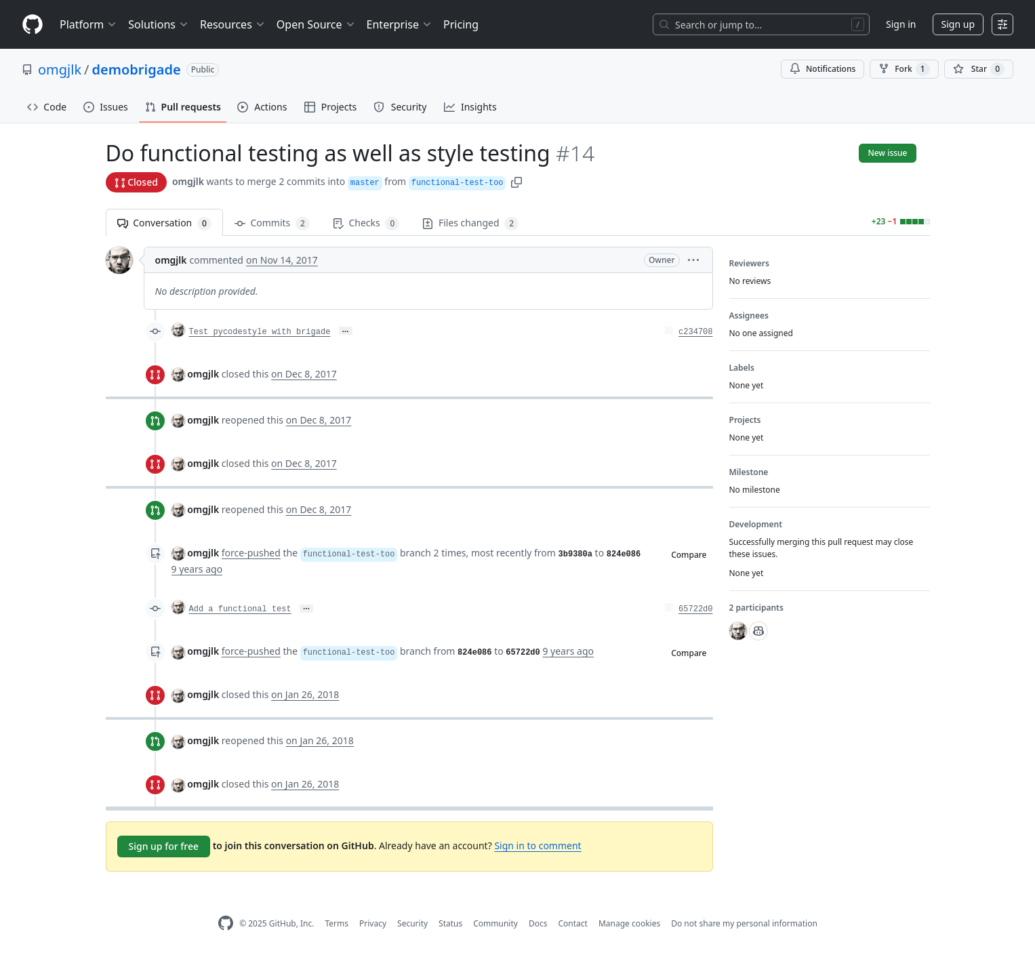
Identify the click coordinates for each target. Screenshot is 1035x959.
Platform (88, 24)
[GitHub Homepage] (226, 923)
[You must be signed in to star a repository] (978, 69)
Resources (233, 24)
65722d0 (695, 609)
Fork (903, 69)
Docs (538, 923)
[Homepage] (32, 25)
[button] (516, 181)
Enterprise (399, 24)
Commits (272, 223)
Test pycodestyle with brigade (260, 332)
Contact (572, 923)
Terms (336, 923)
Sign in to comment (537, 845)
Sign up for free (164, 846)
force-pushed (251, 552)
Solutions (158, 24)
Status (450, 923)
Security (412, 923)
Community (495, 923)
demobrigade (136, 69)
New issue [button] (887, 153)
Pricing (461, 24)
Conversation (164, 223)
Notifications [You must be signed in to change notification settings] (822, 69)
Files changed (470, 223)
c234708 (695, 332)
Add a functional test (240, 609)
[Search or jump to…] (761, 24)
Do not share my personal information (744, 923)
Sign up (958, 24)
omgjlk (59, 69)
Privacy (372, 923)
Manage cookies (629, 923)
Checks (366, 223)
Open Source (316, 24)
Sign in (901, 24)
